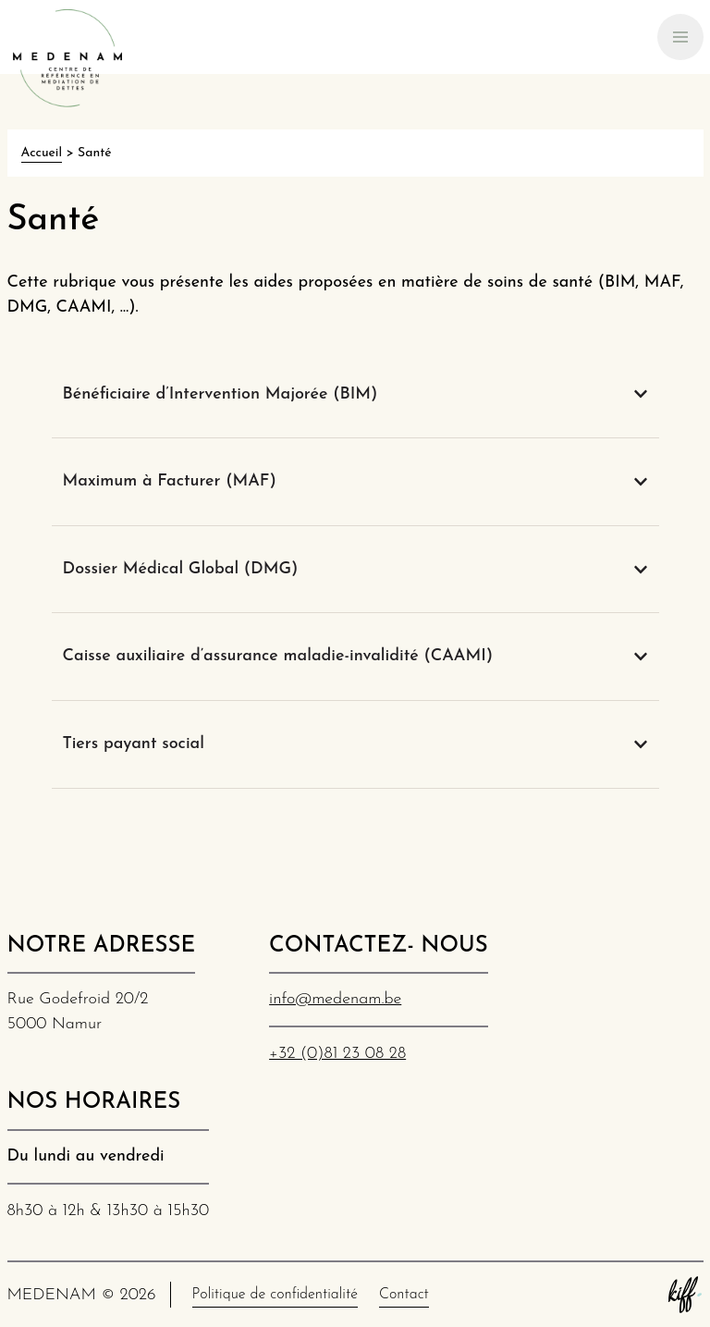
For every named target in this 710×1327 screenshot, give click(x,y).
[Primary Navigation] (680, 37)
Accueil (41, 153)
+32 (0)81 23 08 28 (337, 1054)
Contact (404, 1294)
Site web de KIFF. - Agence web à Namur (685, 1294)
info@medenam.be (335, 999)
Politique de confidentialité (275, 1294)
